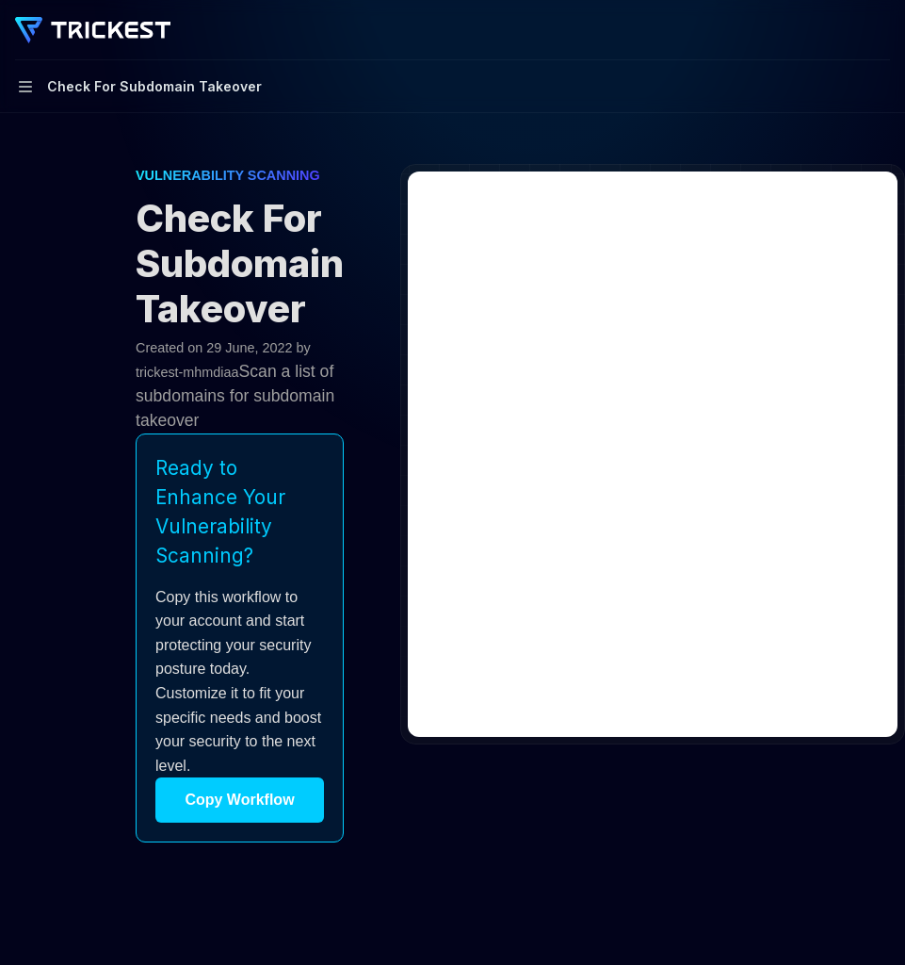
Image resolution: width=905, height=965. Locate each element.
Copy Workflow (239, 800)
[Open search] (845, 30)
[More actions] (880, 30)
